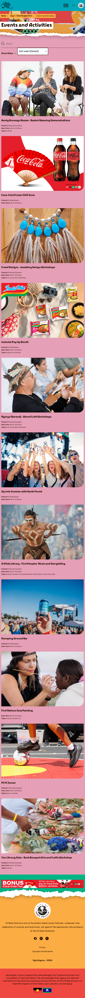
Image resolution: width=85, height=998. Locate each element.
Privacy (42, 947)
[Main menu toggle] (65, 5)
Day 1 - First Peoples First (21, 16)
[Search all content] (42, 44)
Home (3, 16)
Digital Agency (39, 960)
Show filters (8, 53)
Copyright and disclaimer (42, 951)
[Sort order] (32, 51)
